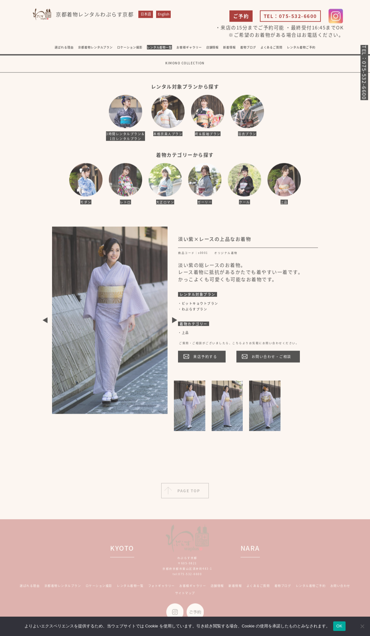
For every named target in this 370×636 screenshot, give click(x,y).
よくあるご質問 (272, 48)
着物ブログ (248, 48)
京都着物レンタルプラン (95, 48)
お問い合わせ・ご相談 (271, 357)
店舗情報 (217, 588)
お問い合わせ (340, 588)
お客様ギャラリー (192, 588)
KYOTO (122, 551)
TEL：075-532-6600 (290, 17)
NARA (250, 551)
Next (174, 321)
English (163, 15)
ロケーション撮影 (129, 48)
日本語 (146, 15)
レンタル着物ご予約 (301, 48)
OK (339, 626)
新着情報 (235, 588)
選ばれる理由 (64, 48)
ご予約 (241, 17)
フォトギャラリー (161, 588)
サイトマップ (185, 595)
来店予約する (205, 357)
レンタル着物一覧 (159, 48)
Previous (45, 321)
